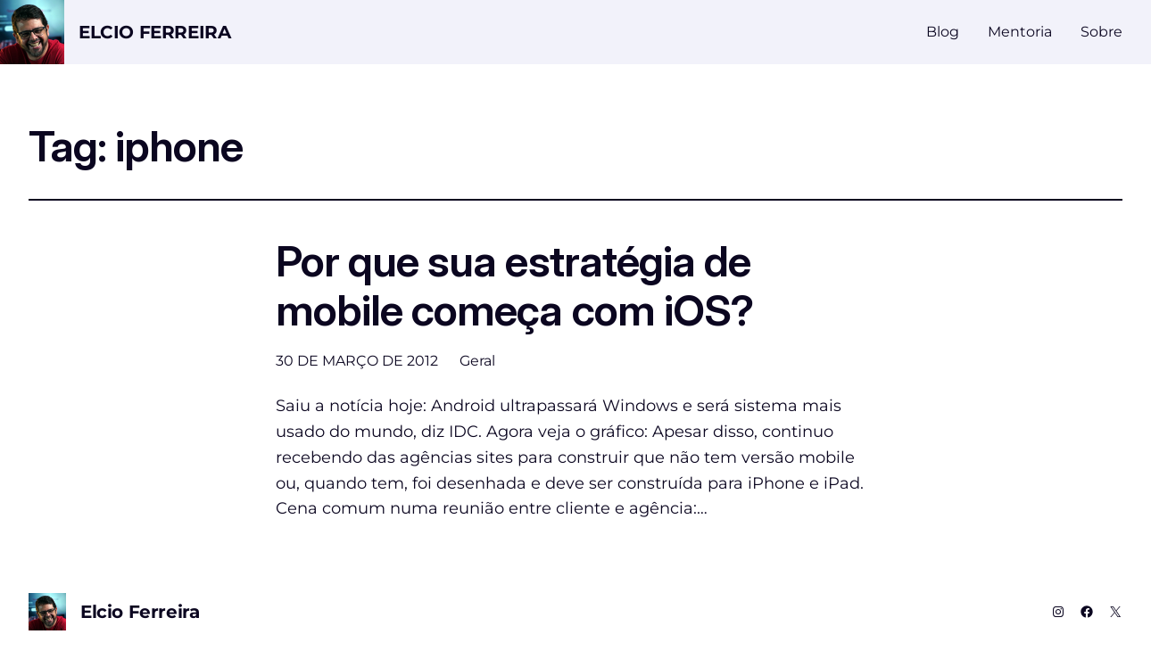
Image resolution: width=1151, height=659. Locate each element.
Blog (942, 31)
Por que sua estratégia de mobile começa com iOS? (514, 285)
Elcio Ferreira (154, 32)
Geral (477, 360)
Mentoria (1020, 31)
